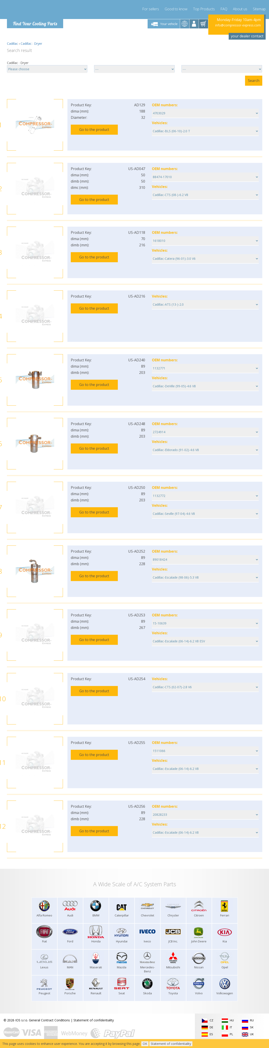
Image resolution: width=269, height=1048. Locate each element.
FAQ (223, 9)
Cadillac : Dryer (31, 43)
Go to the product (94, 129)
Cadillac (12, 43)
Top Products (204, 9)
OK (145, 1044)
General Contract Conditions (49, 1020)
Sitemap (259, 9)
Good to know (176, 9)
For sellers (150, 9)
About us (240, 9)
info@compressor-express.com (238, 25)
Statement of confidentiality (93, 1020)
